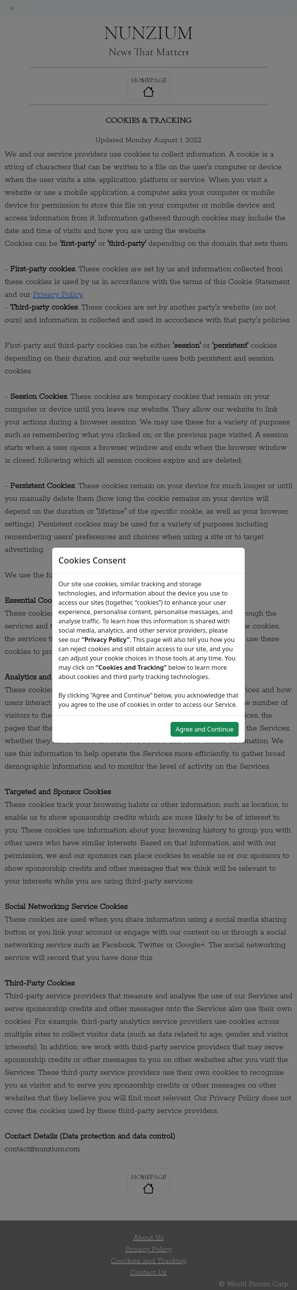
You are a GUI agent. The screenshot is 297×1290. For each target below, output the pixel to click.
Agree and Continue (205, 729)
